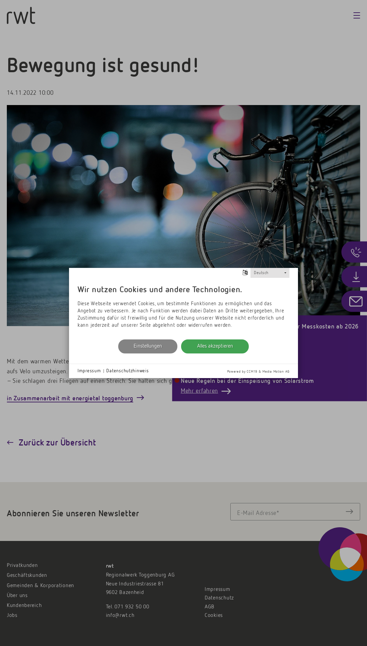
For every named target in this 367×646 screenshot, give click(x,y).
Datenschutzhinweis (127, 371)
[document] (183, 308)
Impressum (89, 371)
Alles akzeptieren (215, 346)
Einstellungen (148, 346)
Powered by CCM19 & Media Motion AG (258, 371)
